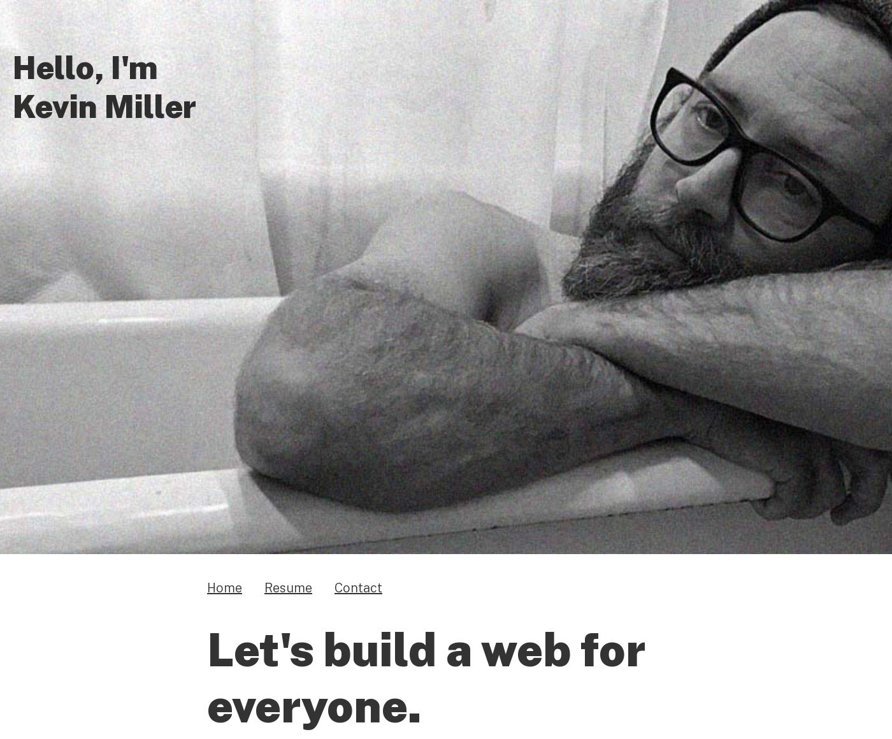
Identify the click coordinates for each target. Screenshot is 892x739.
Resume (288, 587)
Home (224, 587)
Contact (358, 587)
